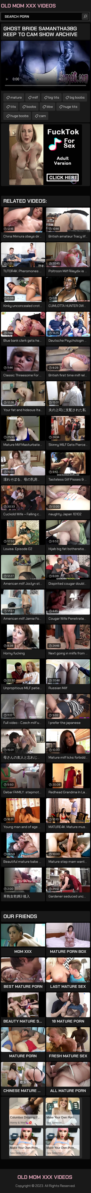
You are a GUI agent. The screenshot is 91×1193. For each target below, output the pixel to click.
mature (16, 97)
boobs (31, 106)
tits (13, 106)
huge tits (70, 106)
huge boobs (19, 116)
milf (35, 97)
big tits (53, 97)
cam (42, 116)
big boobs (77, 97)
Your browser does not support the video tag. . (45, 66)
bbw (50, 106)
